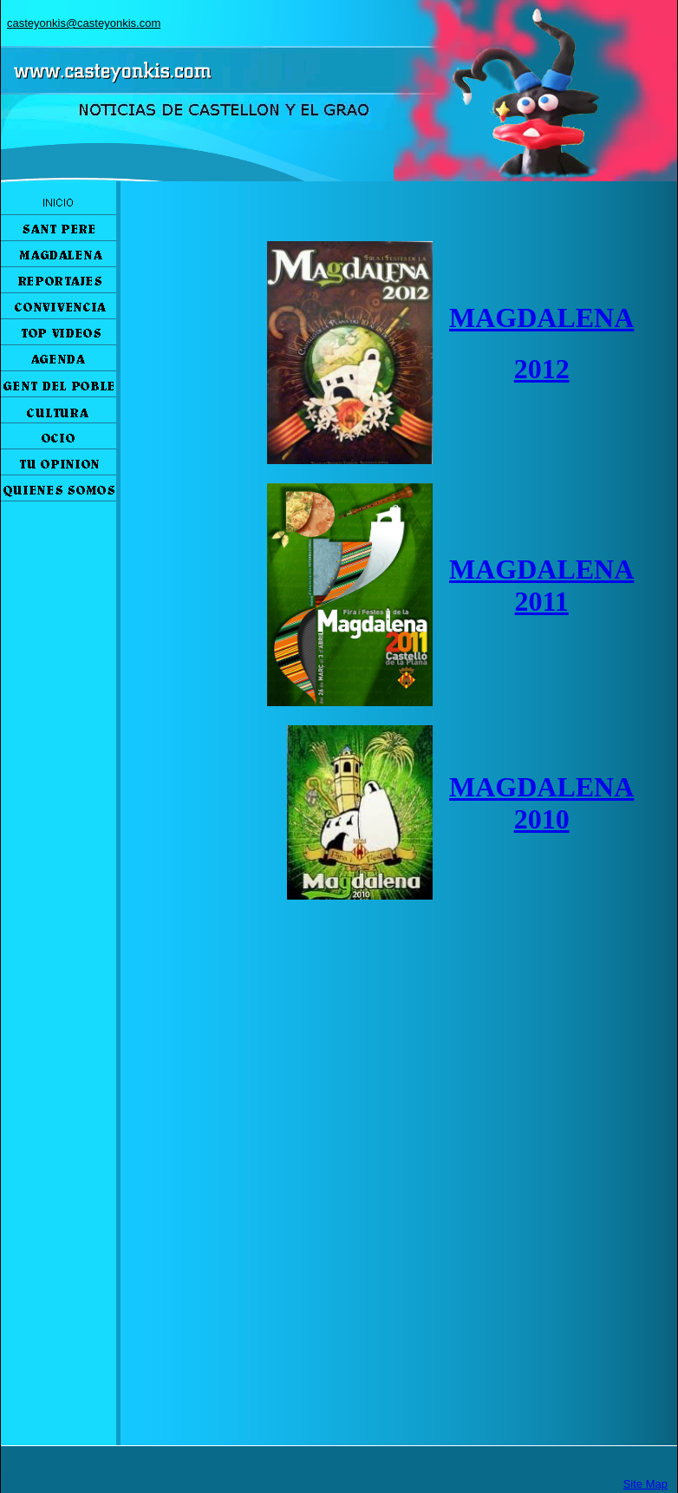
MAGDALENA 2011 (541, 585)
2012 (542, 368)
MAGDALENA (541, 317)
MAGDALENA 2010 (541, 803)
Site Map (645, 1483)
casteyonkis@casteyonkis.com (83, 22)
